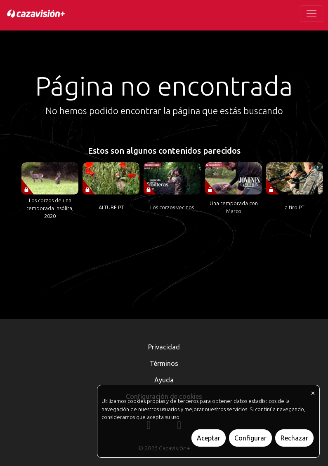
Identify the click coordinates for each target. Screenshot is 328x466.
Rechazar (294, 438)
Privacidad (164, 347)
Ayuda (164, 380)
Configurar (250, 438)
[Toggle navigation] (311, 13)
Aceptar (208, 438)
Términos (164, 363)
